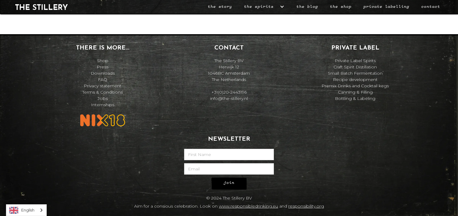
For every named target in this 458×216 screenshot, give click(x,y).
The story (220, 6)
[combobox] (26, 210)
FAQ (102, 79)
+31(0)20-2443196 (229, 92)
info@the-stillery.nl (229, 98)
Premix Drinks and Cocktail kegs (355, 85)
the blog (307, 6)
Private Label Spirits (355, 60)
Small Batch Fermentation (355, 73)
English (21, 210)
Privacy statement (102, 85)
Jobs (103, 98)
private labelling (386, 6)
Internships (102, 104)
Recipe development (355, 79)
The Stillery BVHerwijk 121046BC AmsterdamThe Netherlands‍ (229, 70)
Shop (102, 60)
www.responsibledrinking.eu (248, 206)
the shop (340, 6)
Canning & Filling (355, 92)
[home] (41, 7)
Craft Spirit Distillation (355, 67)
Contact (430, 6)
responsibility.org (306, 206)
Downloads (103, 73)
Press (102, 67)
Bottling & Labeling (355, 98)
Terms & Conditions (102, 92)
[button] (264, 7)
